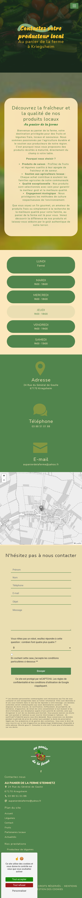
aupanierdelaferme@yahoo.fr (41, 464)
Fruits (8, 827)
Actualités (10, 837)
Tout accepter (19, 879)
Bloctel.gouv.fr (25, 717)
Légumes (10, 818)
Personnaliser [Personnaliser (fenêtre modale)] (19, 890)
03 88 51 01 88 (41, 426)
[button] (41, 508)
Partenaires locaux (15, 832)
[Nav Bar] (74, 6)
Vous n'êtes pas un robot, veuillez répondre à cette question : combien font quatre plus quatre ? (36, 632)
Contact (9, 822)
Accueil (9, 813)
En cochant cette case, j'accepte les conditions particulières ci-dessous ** (35, 652)
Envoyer (41, 663)
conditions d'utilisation (46, 674)
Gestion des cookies (49, 889)
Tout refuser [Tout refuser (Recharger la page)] (19, 885)
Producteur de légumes (20, 849)
